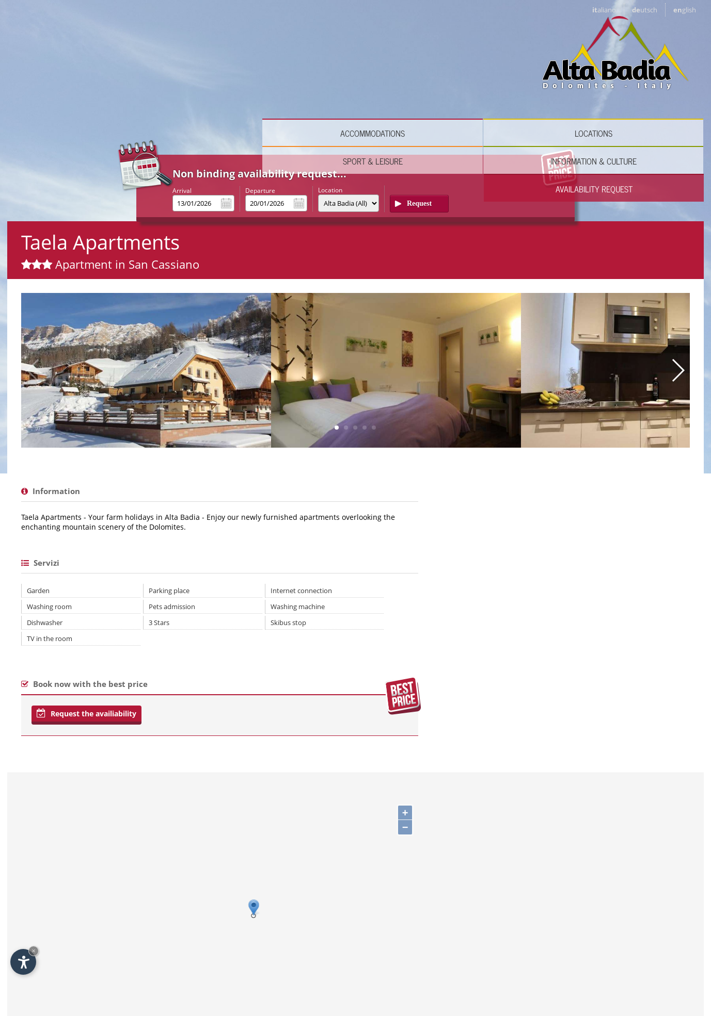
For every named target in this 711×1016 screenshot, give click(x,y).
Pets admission (148, 448)
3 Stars (135, 464)
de (644, 9)
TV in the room (49, 480)
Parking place (145, 432)
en (684, 9)
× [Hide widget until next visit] (33, 951)
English (134, 958)
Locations (316, 72)
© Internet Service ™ (610, 967)
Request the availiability (86, 556)
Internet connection (255, 432)
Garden (38, 432)
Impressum (547, 967)
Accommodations (205, 72)
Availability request (648, 72)
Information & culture (538, 72)
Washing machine (251, 448)
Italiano (56, 958)
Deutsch (95, 958)
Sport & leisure (427, 72)
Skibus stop (242, 464)
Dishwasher (44, 464)
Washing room (49, 448)
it (604, 9)
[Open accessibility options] (23, 962)
